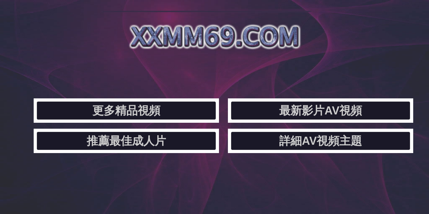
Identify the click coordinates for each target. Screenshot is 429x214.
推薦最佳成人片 (262, 70)
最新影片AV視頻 (181, 70)
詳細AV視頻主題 (343, 70)
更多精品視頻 (100, 70)
